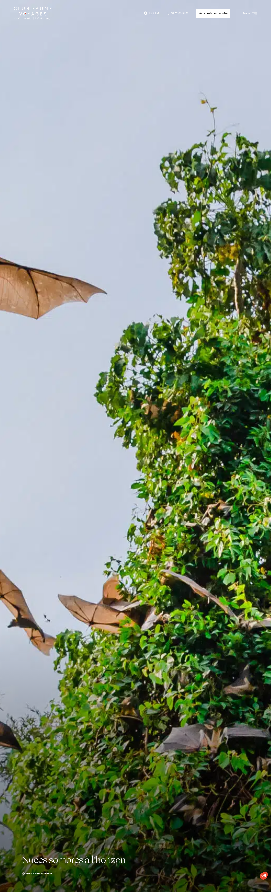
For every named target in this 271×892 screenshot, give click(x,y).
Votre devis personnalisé (213, 13)
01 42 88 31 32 (178, 13)
